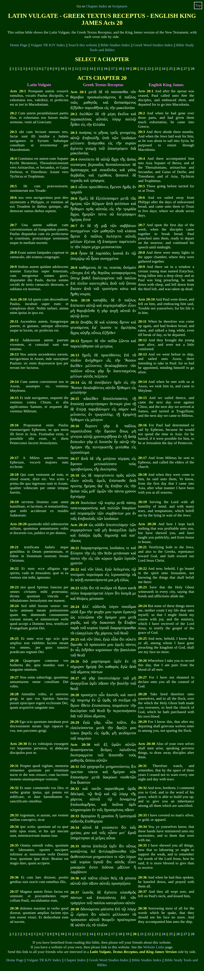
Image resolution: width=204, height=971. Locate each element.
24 (164, 68)
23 (156, 68)
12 (77, 68)
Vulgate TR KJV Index (48, 45)
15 (98, 68)
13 (84, 68)
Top (198, 5)
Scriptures (119, 6)
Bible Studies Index (115, 45)
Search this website (82, 45)
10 (62, 68)
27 (185, 68)
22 (149, 68)
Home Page (18, 45)
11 (69, 68)
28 (192, 68)
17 (113, 68)
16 (106, 68)
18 (120, 68)
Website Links (154, 947)
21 (142, 68)
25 (171, 68)
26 (178, 68)
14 (91, 68)
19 (127, 68)
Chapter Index (96, 6)
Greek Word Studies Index (153, 45)
